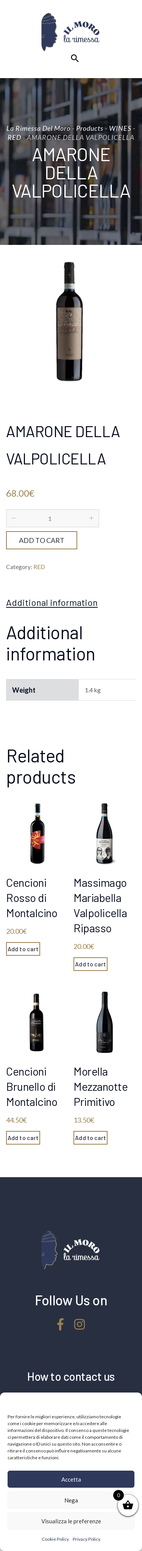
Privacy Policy (86, 1539)
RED (39, 566)
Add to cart (41, 540)
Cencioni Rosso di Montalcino (31, 897)
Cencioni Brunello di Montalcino (31, 1086)
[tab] (52, 602)
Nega (71, 1500)
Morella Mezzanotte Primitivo (100, 1086)
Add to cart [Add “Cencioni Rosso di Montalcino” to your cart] (23, 948)
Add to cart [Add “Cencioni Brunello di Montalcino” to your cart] (23, 1137)
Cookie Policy (55, 1539)
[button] (130, 1402)
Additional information (52, 602)
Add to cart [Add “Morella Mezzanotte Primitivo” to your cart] (90, 1137)
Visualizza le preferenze (71, 1521)
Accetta (71, 1479)
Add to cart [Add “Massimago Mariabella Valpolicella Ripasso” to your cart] (90, 964)
